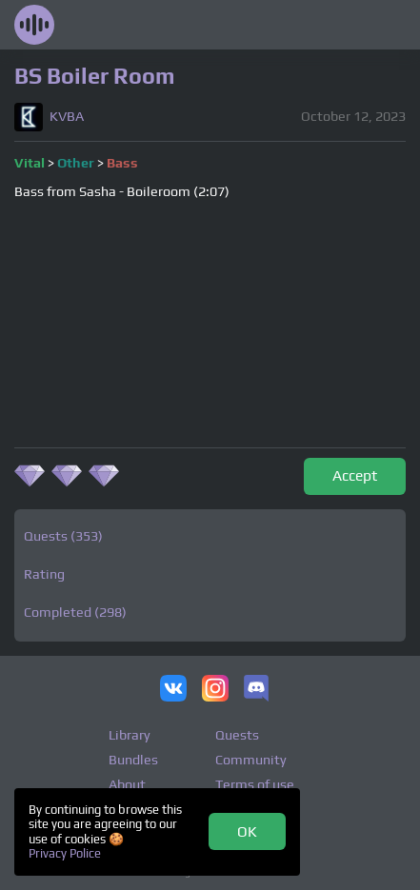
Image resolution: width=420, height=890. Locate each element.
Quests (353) (63, 536)
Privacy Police (65, 853)
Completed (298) (75, 612)
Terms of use (254, 784)
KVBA (67, 116)
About (127, 784)
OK (247, 831)
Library (129, 734)
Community (251, 759)
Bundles (133, 759)
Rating (44, 574)
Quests (237, 734)
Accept (354, 475)
